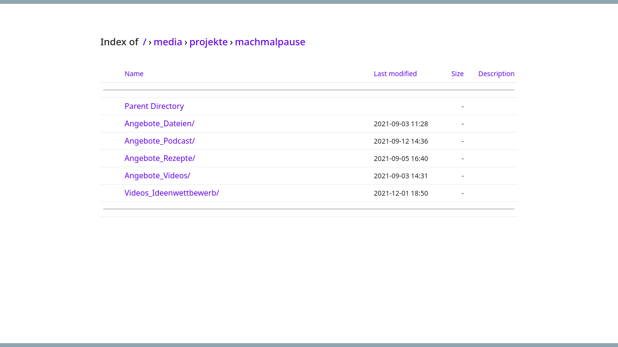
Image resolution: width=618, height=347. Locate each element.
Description (496, 73)
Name (134, 73)
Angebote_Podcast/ (160, 140)
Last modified (395, 73)
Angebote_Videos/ (157, 175)
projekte (208, 41)
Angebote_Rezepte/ (160, 158)
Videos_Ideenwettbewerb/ (172, 192)
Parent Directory (154, 106)
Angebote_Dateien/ (160, 123)
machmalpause (270, 41)
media (168, 41)
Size (457, 73)
